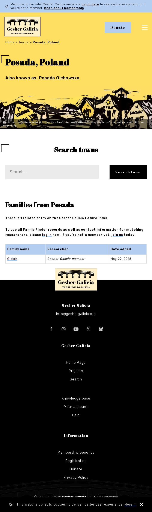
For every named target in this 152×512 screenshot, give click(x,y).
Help (76, 415)
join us (117, 235)
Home (9, 42)
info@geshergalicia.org (76, 314)
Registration (76, 461)
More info (132, 504)
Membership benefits (76, 452)
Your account (76, 407)
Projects (76, 371)
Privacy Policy (76, 478)
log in (47, 235)
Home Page (76, 363)
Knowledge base (76, 398)
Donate (117, 27)
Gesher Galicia (76, 279)
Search (76, 379)
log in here (90, 4)
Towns (24, 42)
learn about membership (64, 8)
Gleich (12, 259)
